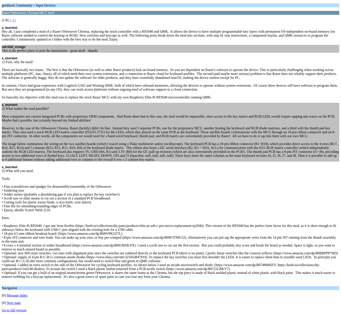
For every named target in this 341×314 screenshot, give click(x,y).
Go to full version (14, 310)
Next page (14, 303)
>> (14, 20)
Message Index (17, 295)
